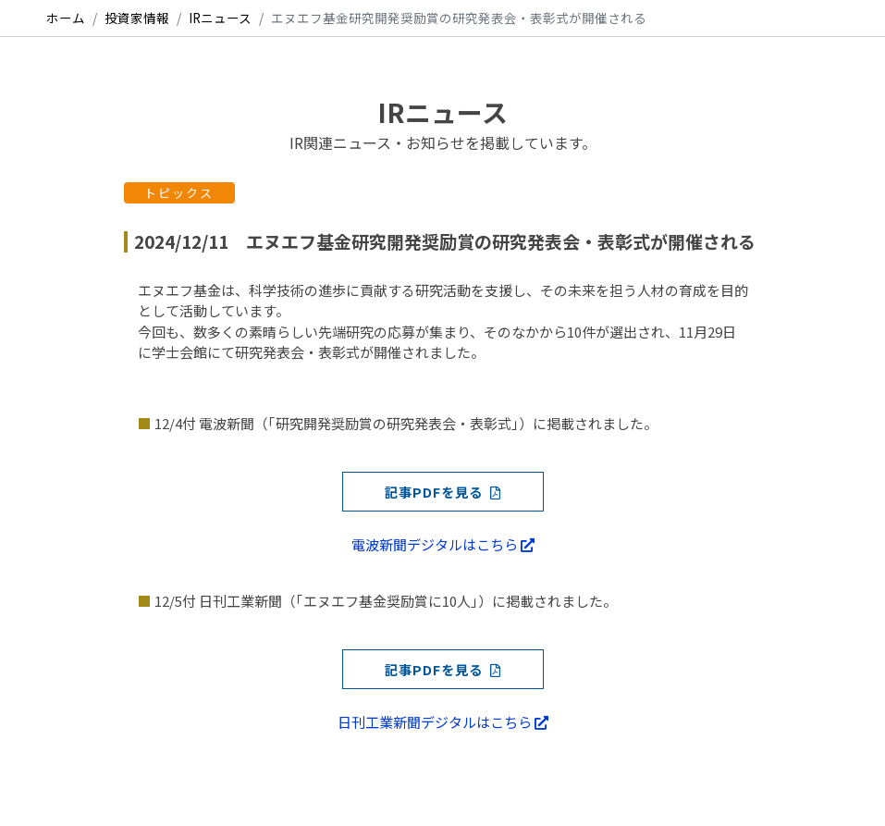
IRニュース (220, 17)
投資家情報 (136, 17)
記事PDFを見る (443, 491)
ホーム (65, 17)
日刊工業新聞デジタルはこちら (443, 722)
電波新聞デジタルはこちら (443, 544)
